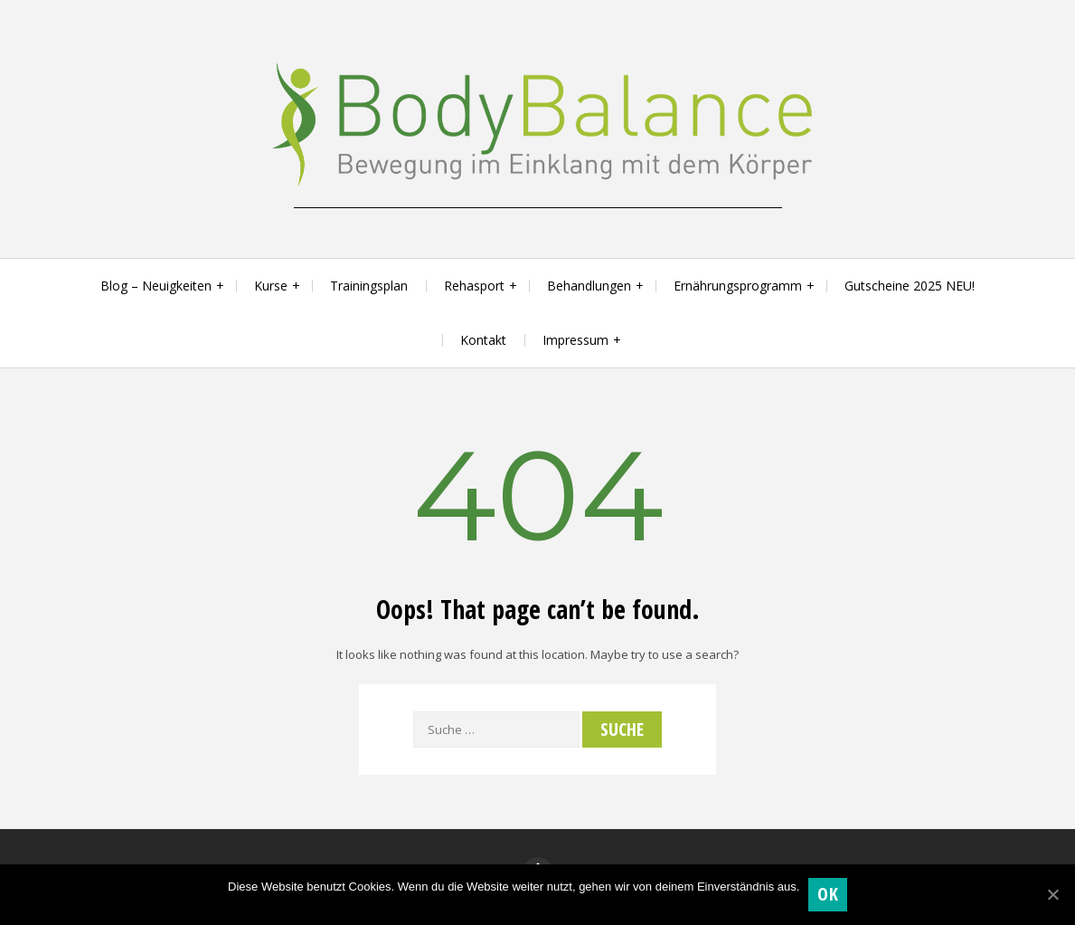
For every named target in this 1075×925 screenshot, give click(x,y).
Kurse (271, 285)
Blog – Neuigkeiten (156, 285)
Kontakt (483, 339)
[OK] (1052, 894)
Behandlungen (589, 285)
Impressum (575, 339)
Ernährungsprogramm (738, 285)
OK (827, 894)
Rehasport (474, 285)
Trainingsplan (369, 285)
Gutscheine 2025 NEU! (909, 285)
